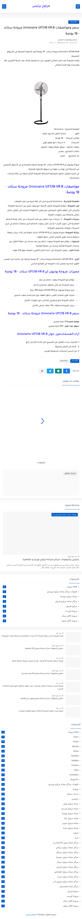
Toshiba (39, 760)
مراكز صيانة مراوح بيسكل (39, 852)
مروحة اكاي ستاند (40, 616)
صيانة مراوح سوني (39, 823)
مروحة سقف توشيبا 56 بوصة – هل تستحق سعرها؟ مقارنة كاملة (37, 661)
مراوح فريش (40, 606)
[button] (66, 371)
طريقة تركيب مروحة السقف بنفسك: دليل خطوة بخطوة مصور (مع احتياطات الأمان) (32, 687)
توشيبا (39, 789)
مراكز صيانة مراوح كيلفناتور (39, 872)
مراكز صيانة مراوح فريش (40, 601)
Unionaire (73, 22)
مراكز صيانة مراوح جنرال (39, 862)
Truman (39, 765)
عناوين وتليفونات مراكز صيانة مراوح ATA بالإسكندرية (42, 674)
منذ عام (58, 633)
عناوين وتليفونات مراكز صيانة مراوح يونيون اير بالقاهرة (42, 699)
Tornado (39, 756)
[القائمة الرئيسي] (78, 6)
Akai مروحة (40, 586)
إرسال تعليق (70, 473)
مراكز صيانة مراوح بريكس (39, 847)
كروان (39, 833)
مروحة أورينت (40, 611)
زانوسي (39, 799)
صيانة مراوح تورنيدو (39, 808)
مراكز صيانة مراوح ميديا (39, 876)
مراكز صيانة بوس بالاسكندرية (39, 842)
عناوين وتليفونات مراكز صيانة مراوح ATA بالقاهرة (44, 649)
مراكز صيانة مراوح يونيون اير (39, 881)
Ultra (39, 770)
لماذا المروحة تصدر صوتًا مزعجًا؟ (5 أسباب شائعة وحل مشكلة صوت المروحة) (32, 636)
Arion (39, 737)
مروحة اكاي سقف (40, 620)
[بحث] (4, 6)
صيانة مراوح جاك (39, 818)
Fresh (39, 741)
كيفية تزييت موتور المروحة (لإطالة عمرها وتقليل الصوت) (41, 711)
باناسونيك (39, 779)
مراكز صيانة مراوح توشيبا (39, 857)
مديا (39, 837)
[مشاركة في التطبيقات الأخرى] (42, 371)
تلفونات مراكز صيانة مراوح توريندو (40, 591)
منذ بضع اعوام (72, 556)
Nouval (39, 746)
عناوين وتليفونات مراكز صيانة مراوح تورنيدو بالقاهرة (51, 559)
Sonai (39, 751)
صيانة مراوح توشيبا (40, 596)
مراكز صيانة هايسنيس (39, 886)
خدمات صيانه (39, 794)
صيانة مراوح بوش (39, 803)
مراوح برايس (41, 6)
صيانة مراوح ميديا (39, 828)
